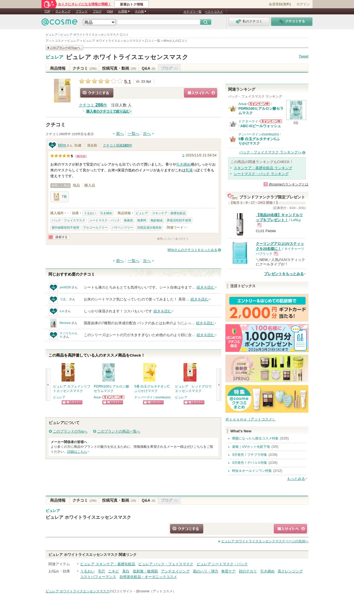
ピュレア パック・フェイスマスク (165, 564)
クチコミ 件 (93, 105)
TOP (47, 11)
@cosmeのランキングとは (288, 184)
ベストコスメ (214, 11)
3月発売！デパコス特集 (249, 463)
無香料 (141, 220)
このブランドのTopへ (70, 431)
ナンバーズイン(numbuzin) (152, 397)
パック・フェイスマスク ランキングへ (270, 152)
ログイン (303, 4)
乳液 (189, 170)
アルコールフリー (95, 227)
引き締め (183, 164)
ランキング (63, 11)
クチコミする (96, 93)
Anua (97, 397)
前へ (120, 134)
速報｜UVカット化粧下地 (251, 447)
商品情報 (58, 68)
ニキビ (113, 571)
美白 (125, 571)
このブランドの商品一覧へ (118, 431)
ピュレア (54, 57)
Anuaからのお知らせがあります (113, 397)
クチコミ (84, 68)
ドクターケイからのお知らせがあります (270, 121)
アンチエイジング (175, 571)
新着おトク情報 (131, 4)
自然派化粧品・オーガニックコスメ (148, 577)
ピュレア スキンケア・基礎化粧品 (107, 564)
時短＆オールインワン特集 (252, 471)
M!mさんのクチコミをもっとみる (192, 250)
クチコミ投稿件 (117, 145)
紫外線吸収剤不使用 (65, 227)
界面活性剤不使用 (179, 220)
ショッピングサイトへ (200, 93)
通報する (58, 237)
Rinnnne (65, 323)
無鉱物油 (156, 220)
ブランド (82, 11)
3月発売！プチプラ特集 (249, 455)
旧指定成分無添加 (149, 227)
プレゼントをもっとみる (284, 274)
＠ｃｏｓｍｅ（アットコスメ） (250, 419)
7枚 (59, 197)
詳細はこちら (77, 452)
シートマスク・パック (104, 220)
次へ (147, 134)
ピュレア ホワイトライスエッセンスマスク (127, 57)
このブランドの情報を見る (64, 47)
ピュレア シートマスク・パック (222, 564)
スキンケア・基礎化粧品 (169, 213)
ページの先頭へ (264, 541)
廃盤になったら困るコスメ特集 (255, 438)
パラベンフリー (122, 227)
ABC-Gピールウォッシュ (260, 126)
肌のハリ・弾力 (205, 571)
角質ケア (228, 571)
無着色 (128, 220)
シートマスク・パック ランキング (261, 174)
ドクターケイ (248, 121)
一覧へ (133, 134)
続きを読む (206, 287)
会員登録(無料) (280, 4)
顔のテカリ (248, 571)
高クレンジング (290, 571)
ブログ (97, 11)
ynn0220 (65, 287)
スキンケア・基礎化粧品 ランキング (263, 168)
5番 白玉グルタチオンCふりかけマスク (259, 141)
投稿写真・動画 (119, 68)
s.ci (61, 311)
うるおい (90, 213)
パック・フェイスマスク (68, 220)
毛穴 (101, 571)
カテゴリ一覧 (192, 11)
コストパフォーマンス (98, 577)
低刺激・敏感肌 (145, 571)
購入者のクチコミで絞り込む (107, 111)
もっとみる (296, 479)
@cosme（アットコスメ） (156, 591)
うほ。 (64, 299)
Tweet (303, 56)
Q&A (110, 11)
